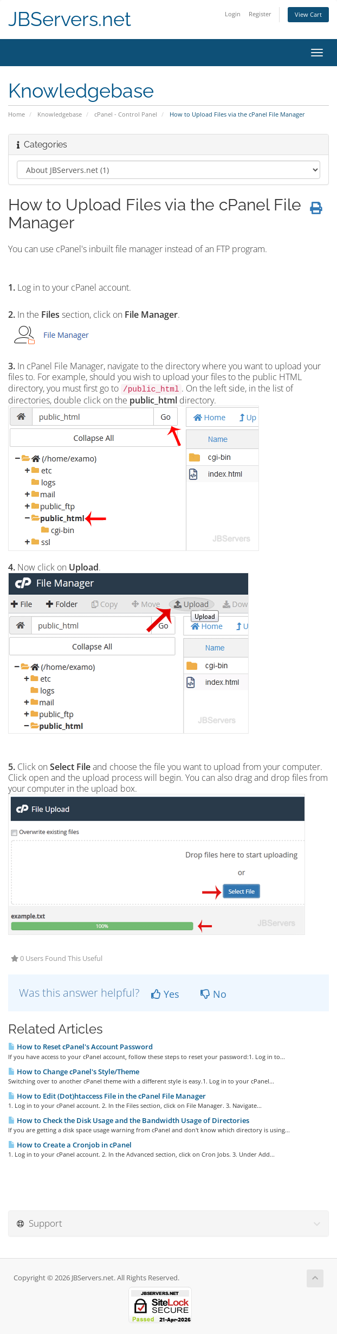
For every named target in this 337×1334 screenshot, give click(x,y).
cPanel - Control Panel (125, 114)
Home (16, 114)
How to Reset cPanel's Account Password (80, 1046)
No (213, 993)
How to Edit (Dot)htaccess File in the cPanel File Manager (107, 1096)
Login (233, 14)
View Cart (308, 14)
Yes (165, 993)
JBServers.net (69, 19)
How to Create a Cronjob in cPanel (70, 1145)
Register (260, 14)
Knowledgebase (59, 114)
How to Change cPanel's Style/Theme (73, 1071)
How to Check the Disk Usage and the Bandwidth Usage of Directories (128, 1120)
